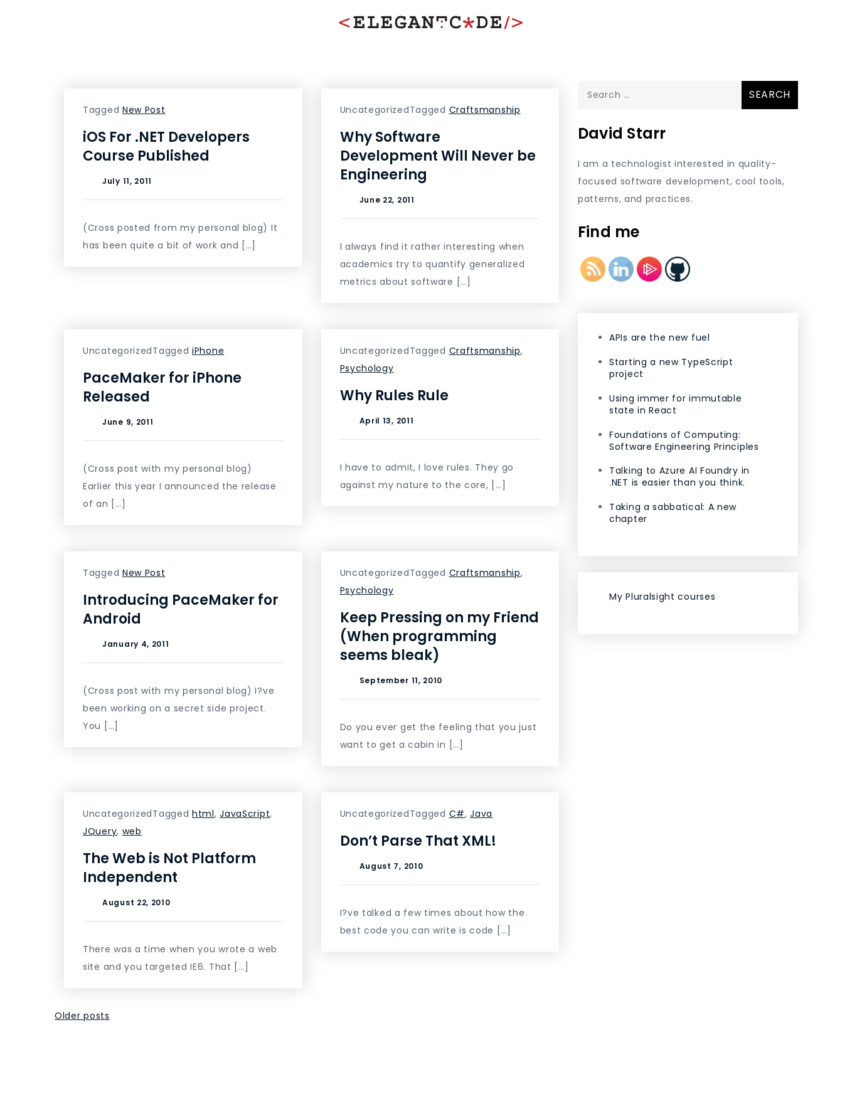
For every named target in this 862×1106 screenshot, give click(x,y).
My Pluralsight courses (662, 596)
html (203, 813)
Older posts (82, 1015)
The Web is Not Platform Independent (169, 868)
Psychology (367, 368)
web (132, 831)
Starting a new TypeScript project (671, 368)
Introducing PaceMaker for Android (181, 609)
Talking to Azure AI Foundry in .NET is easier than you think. (679, 476)
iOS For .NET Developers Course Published (166, 146)
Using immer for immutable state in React (675, 404)
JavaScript (245, 813)
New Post (144, 110)
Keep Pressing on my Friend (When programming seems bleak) (439, 636)
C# (457, 813)
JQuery (100, 831)
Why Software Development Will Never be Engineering (438, 155)
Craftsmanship (485, 110)
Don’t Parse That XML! (418, 841)
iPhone (208, 350)
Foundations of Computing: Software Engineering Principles (684, 440)
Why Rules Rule (394, 395)
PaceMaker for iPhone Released (162, 387)
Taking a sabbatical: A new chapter (673, 513)
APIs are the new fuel (659, 337)
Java (481, 813)
